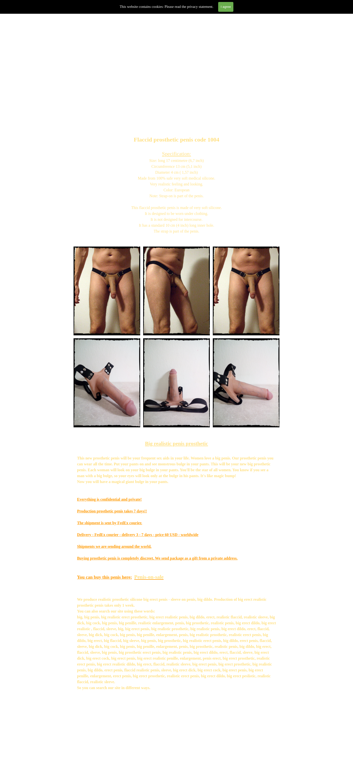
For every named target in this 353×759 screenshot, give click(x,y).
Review (205, 97)
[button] (107, 246)
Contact (271, 97)
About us (173, 97)
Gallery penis (238, 97)
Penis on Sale (140, 97)
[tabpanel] (176, 179)
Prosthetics (107, 97)
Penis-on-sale (149, 577)
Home (75, 97)
